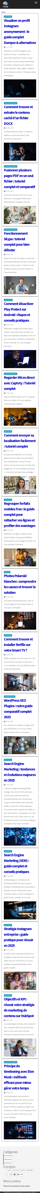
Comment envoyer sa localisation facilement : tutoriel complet (20, 441)
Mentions (34, 1192)
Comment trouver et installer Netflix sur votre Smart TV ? (18, 645)
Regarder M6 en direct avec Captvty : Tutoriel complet (19, 383)
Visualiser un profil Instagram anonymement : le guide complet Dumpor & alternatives (20, 31)
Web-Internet (8, 1163)
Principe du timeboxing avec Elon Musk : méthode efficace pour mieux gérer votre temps (19, 1077)
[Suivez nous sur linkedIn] (14, 1174)
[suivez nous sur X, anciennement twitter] (7, 1174)
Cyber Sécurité (8, 1155)
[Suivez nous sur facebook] (11, 1174)
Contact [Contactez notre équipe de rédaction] (9, 1170)
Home (4, 12)
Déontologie (30, 1170)
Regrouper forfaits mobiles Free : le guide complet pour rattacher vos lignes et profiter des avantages (19, 514)
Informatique (8, 1159)
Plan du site (16, 1170)
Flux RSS (20, 1174)
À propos (23, 1170)
